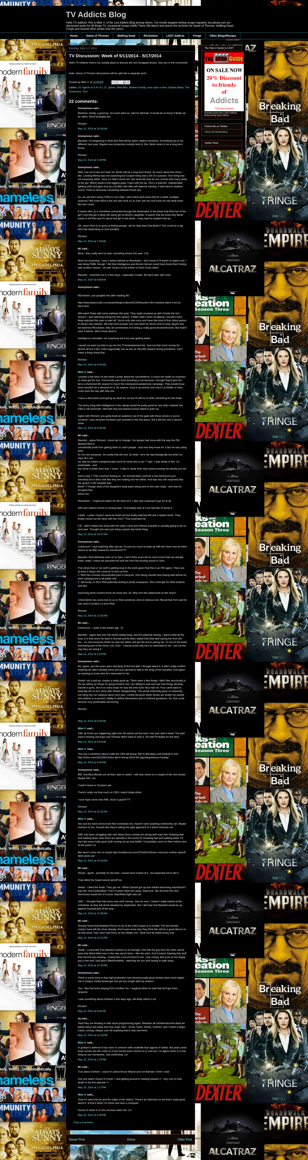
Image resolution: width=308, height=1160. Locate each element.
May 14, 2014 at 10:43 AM (92, 860)
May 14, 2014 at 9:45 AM (92, 762)
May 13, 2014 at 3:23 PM (92, 654)
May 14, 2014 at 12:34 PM (92, 965)
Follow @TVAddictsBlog (215, 132)
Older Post (184, 1139)
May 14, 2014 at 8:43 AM (92, 720)
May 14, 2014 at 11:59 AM (92, 913)
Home (74, 35)
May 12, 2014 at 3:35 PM (92, 159)
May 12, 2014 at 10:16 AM (92, 128)
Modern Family (137, 87)
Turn (84, 91)
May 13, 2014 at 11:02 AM (92, 615)
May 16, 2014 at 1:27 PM (92, 1087)
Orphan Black (176, 87)
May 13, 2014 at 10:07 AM (92, 534)
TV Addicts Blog (96, 14)
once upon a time (157, 87)
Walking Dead (126, 35)
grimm (112, 87)
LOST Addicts (175, 35)
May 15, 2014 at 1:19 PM (92, 1059)
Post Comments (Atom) (138, 1149)
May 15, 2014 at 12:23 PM (92, 1035)
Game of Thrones (97, 35)
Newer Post (77, 1139)
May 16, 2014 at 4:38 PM (92, 1115)
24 (79, 87)
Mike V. (82, 372)
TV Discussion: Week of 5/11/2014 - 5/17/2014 (115, 55)
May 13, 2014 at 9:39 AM (92, 427)
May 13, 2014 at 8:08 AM (92, 279)
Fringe (197, 35)
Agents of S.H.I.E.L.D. (94, 87)
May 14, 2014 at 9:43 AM (92, 741)
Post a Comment (83, 1122)
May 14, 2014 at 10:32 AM (92, 811)
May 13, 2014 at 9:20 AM (92, 364)
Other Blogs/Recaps (223, 35)
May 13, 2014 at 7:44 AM (92, 241)
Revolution (151, 35)
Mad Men (122, 87)
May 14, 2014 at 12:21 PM (92, 937)
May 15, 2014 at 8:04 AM (92, 1011)
